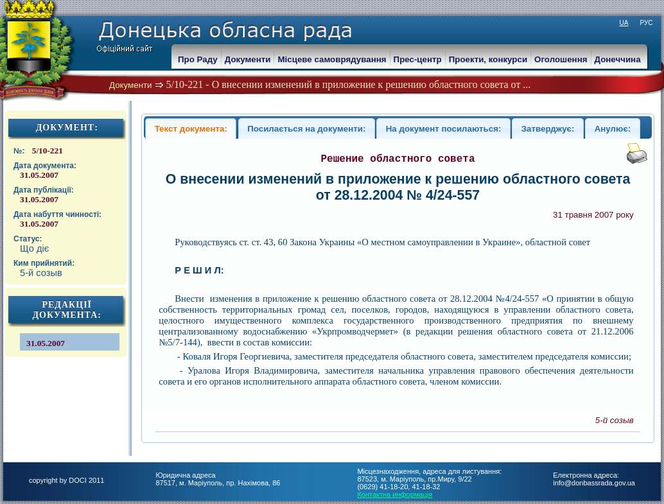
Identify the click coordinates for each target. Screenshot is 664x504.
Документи (130, 85)
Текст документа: (191, 129)
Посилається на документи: (306, 129)
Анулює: (613, 129)
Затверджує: (548, 129)
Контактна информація (394, 494)
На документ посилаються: (444, 129)
